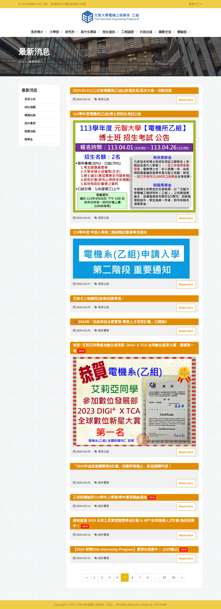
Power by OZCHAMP (154, 604)
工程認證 (129, 32)
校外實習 (30, 123)
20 (173, 577)
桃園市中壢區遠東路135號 (70, 4)
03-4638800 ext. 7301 (35, 4)
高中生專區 (90, 32)
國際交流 (167, 32)
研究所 (71, 32)
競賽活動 (30, 131)
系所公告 (30, 99)
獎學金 (29, 139)
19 (164, 577)
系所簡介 (39, 32)
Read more (186, 99)
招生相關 (30, 107)
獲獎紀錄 (30, 115)
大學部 (56, 32)
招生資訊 (110, 32)
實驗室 (183, 32)
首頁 (21, 61)
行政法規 (148, 32)
